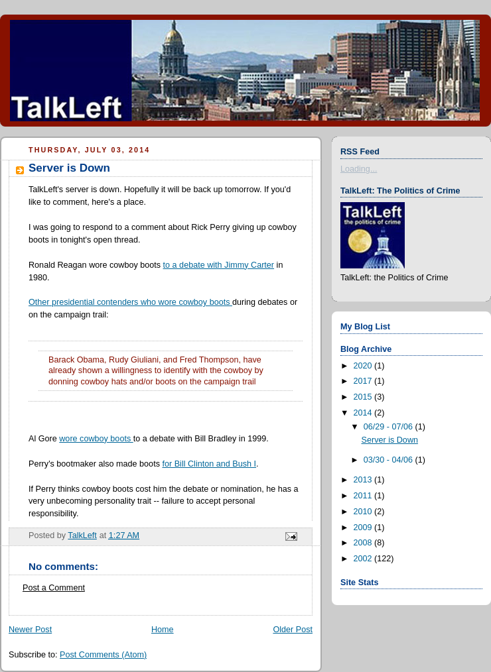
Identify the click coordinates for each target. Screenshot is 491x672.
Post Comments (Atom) (103, 654)
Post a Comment (54, 587)
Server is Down (390, 440)
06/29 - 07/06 (389, 426)
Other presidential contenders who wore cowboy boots (130, 302)
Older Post (293, 629)
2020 (364, 365)
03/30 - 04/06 (389, 460)
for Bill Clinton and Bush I (209, 464)
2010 (364, 511)
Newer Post (30, 629)
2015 (364, 397)
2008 (364, 542)
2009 (364, 527)
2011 (364, 495)
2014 (364, 413)
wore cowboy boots (96, 438)
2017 (364, 381)
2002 (364, 558)
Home (162, 629)
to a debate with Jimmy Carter (219, 265)
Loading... (358, 169)
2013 (364, 479)
